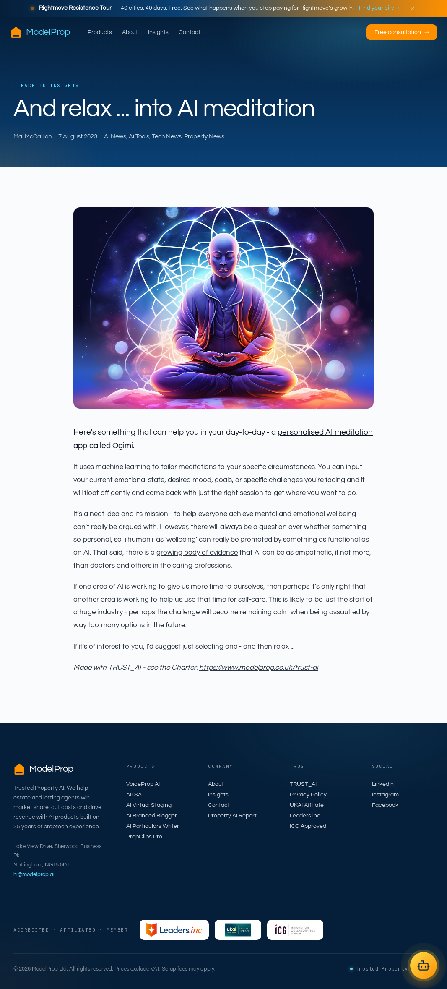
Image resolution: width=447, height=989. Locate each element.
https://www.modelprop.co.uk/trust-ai (258, 667)
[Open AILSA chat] (423, 965)
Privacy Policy (308, 795)
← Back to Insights (46, 85)
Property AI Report (232, 816)
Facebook (385, 805)
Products (100, 32)
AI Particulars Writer (152, 826)
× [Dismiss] (412, 8)
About (130, 32)
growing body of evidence (197, 552)
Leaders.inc (305, 816)
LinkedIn (383, 784)
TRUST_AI (303, 784)
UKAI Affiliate (307, 805)
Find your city (379, 8)
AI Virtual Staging (149, 805)
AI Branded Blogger (151, 816)
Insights (158, 32)
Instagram (385, 795)
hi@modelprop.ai (34, 874)
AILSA (134, 795)
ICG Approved (308, 826)
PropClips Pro (144, 837)
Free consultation (401, 32)
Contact (189, 32)
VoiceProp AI (143, 784)
